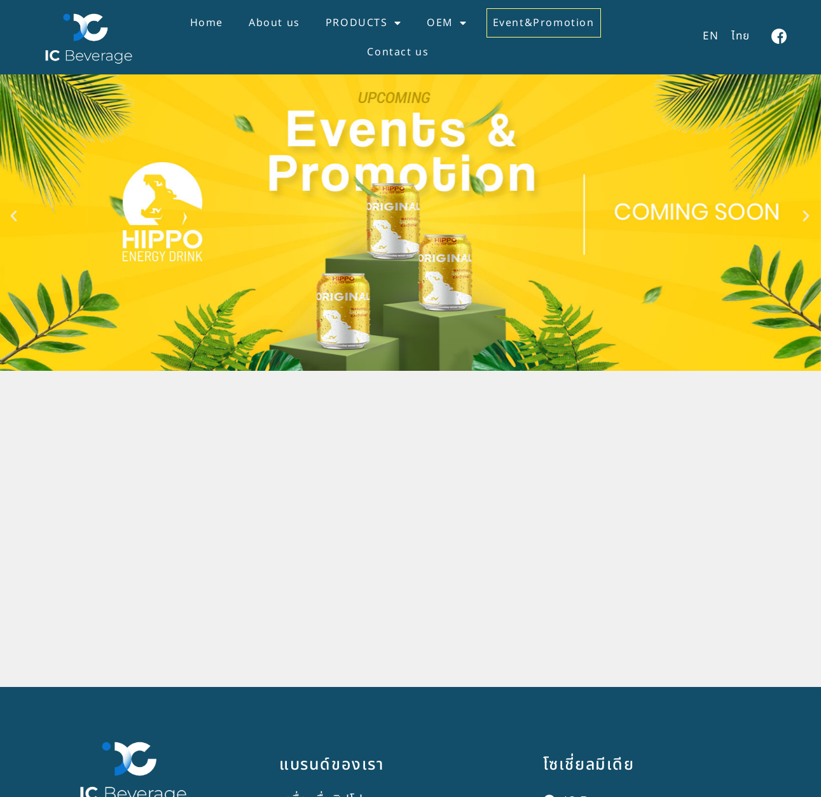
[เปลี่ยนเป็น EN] (710, 37)
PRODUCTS (363, 22)
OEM (447, 22)
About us (274, 23)
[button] (14, 230)
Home (206, 23)
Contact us (398, 52)
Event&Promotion (544, 23)
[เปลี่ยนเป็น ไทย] (741, 37)
